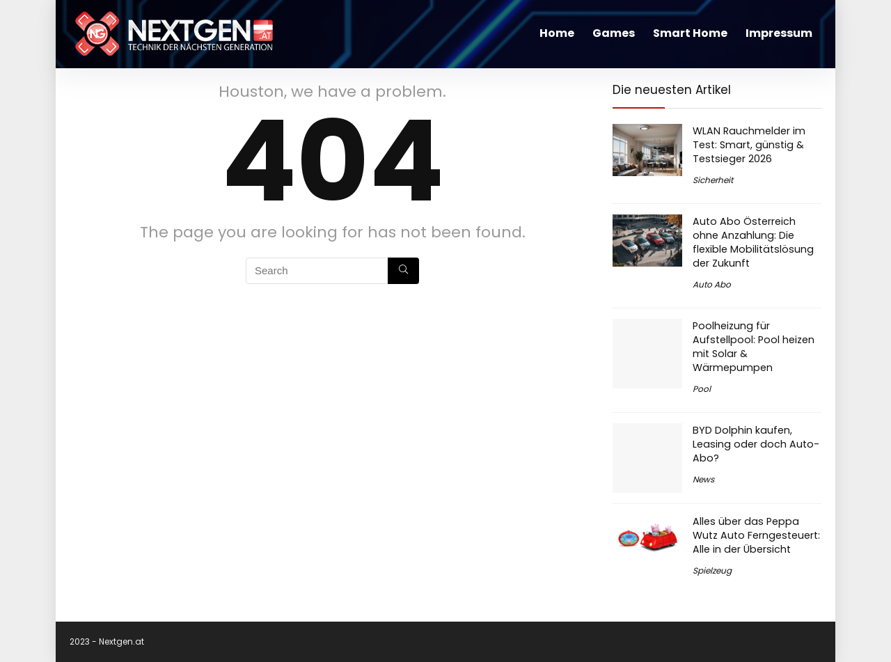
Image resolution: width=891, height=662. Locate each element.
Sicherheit (713, 180)
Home (556, 33)
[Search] (403, 271)
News (703, 479)
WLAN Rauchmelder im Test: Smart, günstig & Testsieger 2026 (749, 145)
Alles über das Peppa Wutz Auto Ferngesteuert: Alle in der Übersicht (756, 535)
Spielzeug (712, 570)
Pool (702, 389)
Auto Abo (712, 284)
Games (613, 33)
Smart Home (690, 33)
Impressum (779, 33)
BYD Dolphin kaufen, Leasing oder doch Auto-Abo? (756, 444)
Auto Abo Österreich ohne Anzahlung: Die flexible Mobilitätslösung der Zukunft (753, 242)
